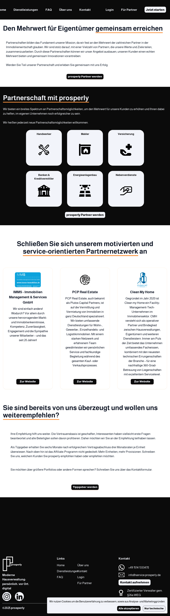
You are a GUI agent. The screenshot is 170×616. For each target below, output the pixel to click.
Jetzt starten (155, 9)
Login (110, 9)
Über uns (65, 9)
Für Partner (129, 9)
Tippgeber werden (85, 488)
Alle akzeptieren (129, 608)
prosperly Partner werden (85, 76)
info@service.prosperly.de (144, 575)
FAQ (48, 9)
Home (61, 565)
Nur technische (154, 608)
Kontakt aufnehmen (134, 582)
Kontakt (85, 9)
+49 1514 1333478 (138, 567)
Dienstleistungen (26, 9)
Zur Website (28, 382)
